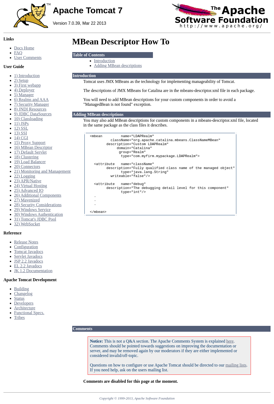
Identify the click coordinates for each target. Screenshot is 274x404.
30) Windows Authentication (38, 214)
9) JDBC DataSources (33, 114)
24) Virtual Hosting (30, 185)
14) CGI (21, 138)
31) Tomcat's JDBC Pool (35, 219)
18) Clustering (26, 157)
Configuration (26, 247)
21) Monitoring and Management (42, 171)
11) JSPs (21, 123)
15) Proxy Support (29, 142)
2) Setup (21, 80)
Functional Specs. (29, 312)
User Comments (28, 57)
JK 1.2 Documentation (33, 270)
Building (21, 289)
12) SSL (21, 128)
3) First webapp (27, 85)
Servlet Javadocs (28, 256)
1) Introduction (27, 75)
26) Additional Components (37, 195)
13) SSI (20, 133)
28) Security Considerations (38, 205)
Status (19, 298)
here (230, 341)
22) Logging (24, 176)
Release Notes (26, 242)
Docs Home (24, 48)
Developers (23, 303)
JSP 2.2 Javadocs (28, 261)
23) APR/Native (27, 181)
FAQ (18, 52)
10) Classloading (28, 118)
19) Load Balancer (30, 161)
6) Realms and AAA (31, 99)
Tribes (19, 317)
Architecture (24, 308)
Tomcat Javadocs (28, 251)
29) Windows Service (32, 209)
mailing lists (235, 365)
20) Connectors (27, 166)
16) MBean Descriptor (33, 147)
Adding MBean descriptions (118, 65)
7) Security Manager (31, 104)
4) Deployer (24, 90)
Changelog (23, 293)
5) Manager (24, 94)
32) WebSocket (27, 224)
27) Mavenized (27, 200)
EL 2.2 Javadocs (28, 266)
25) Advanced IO (28, 190)
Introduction (104, 60)
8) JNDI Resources (30, 109)
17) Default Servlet (30, 152)
